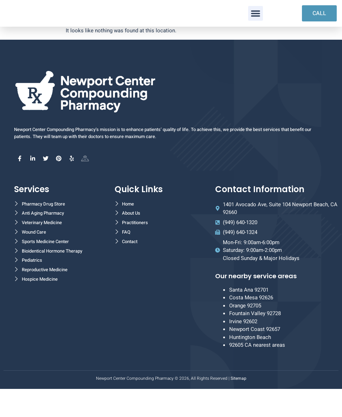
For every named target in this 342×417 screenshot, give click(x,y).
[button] (255, 27)
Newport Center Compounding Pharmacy (135, 406)
